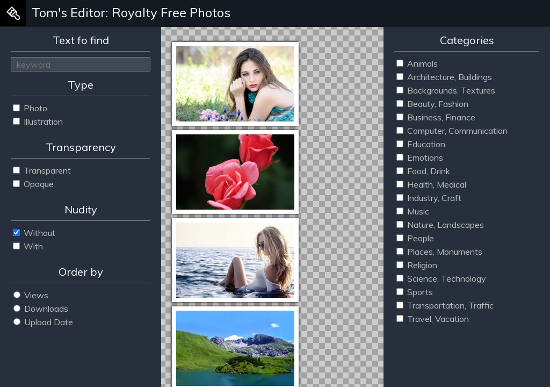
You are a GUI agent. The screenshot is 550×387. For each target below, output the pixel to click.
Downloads (40, 308)
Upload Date (43, 322)
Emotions (419, 157)
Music (412, 211)
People (415, 238)
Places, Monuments (439, 251)
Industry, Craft (428, 197)
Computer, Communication (452, 130)
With (28, 246)
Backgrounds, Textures (445, 90)
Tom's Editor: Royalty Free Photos (131, 12)
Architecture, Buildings (444, 76)
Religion (416, 265)
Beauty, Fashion (432, 103)
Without (34, 232)
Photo (30, 108)
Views (30, 295)
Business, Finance (435, 117)
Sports (414, 291)
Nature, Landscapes (440, 224)
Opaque (33, 183)
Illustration (38, 121)
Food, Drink (423, 171)
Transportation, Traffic (445, 305)
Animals (417, 63)
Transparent (42, 170)
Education (420, 144)
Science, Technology (441, 278)
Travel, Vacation (432, 318)
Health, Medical (431, 184)
